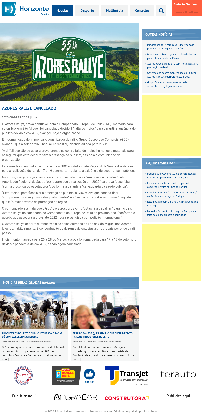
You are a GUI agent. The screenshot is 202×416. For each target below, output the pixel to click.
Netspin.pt (150, 411)
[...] (10, 359)
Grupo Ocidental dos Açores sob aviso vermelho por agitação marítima (167, 84)
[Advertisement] (38, 125)
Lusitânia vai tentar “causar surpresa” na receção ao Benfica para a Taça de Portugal (172, 194)
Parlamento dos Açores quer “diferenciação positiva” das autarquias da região (170, 46)
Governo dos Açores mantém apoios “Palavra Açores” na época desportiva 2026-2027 (171, 74)
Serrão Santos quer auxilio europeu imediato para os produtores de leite (103, 335)
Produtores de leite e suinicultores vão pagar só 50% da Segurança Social (32, 335)
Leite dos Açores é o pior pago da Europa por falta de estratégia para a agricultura (171, 213)
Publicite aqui (24, 395)
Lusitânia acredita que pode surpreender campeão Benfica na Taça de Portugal (169, 185)
